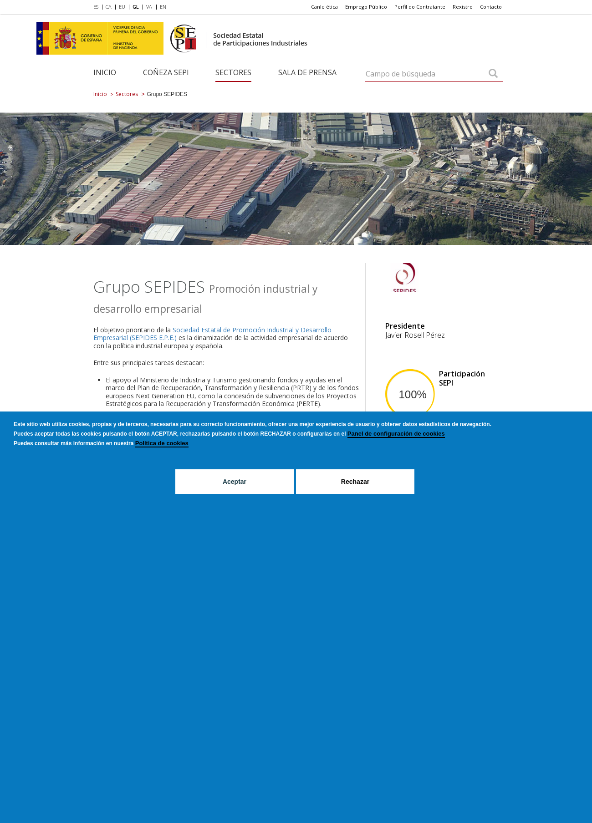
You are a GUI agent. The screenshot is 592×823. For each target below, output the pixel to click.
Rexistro (463, 6)
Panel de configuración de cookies (396, 433)
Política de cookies (162, 443)
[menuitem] (97, 7)
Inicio (104, 72)
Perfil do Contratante (419, 6)
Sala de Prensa (307, 72)
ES (95, 6)
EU (122, 6)
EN (163, 6)
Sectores (233, 72)
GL (136, 6)
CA (109, 6)
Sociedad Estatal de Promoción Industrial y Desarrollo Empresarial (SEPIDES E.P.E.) (212, 333)
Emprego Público (366, 6)
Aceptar (234, 481)
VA (149, 6)
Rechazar (355, 481)
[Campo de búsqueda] (493, 74)
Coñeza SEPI (166, 72)
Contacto (491, 6)
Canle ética (324, 6)
